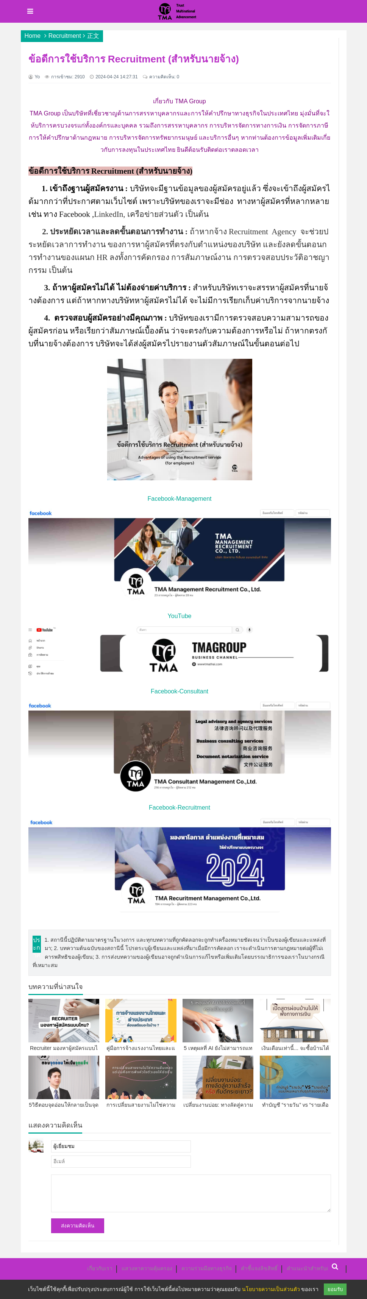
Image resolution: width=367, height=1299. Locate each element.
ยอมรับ (335, 1289)
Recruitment (64, 36)
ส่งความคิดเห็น (77, 1226)
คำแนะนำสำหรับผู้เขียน (314, 1268)
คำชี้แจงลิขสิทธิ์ (259, 1268)
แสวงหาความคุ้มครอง (147, 1268)
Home (33, 36)
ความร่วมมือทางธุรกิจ (206, 1268)
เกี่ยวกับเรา (99, 1268)
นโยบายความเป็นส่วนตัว (271, 1289)
